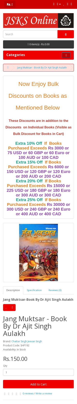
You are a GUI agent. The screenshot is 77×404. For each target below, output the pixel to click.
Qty (5, 365)
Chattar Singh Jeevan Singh (26, 341)
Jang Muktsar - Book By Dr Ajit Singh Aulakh (42, 67)
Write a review (44, 393)
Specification (34, 290)
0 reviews (28, 393)
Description (13, 290)
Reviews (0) (55, 290)
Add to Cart (38, 384)
